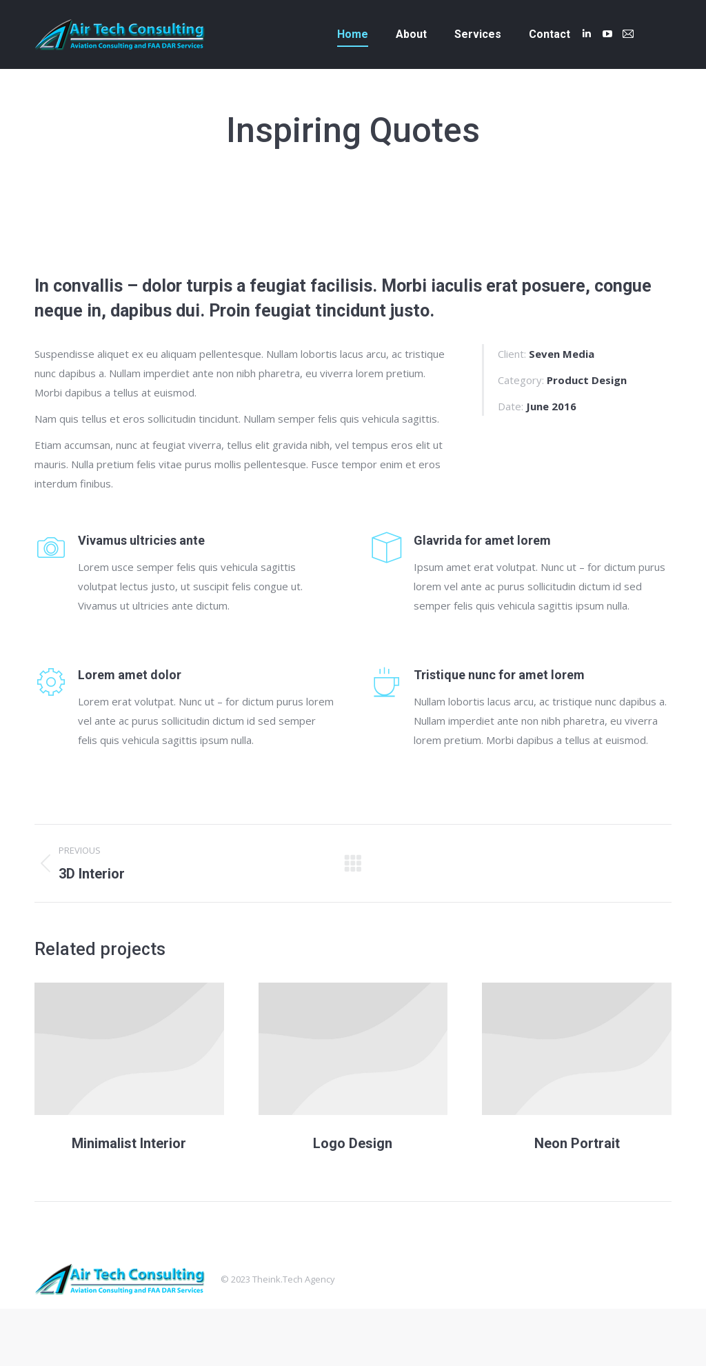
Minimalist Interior (129, 1143)
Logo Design (352, 1143)
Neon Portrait (577, 1143)
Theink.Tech (277, 1279)
